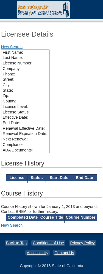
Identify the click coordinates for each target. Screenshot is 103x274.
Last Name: (13, 57)
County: (9, 101)
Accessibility (37, 253)
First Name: (13, 52)
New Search (12, 47)
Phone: (9, 74)
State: (8, 90)
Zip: (6, 95)
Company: (12, 68)
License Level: (15, 106)
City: (7, 85)
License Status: (16, 112)
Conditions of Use (48, 243)
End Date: (11, 123)
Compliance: (14, 144)
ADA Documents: (18, 150)
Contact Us (64, 253)
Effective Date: (15, 117)
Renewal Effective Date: (24, 128)
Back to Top (16, 243)
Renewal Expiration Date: (25, 133)
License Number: (18, 63)
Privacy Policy (82, 243)
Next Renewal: (16, 139)
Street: (8, 79)
